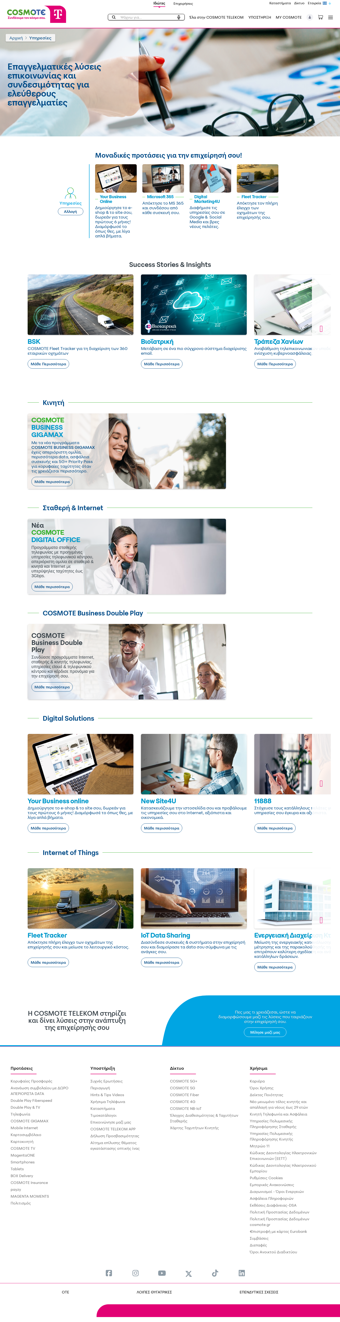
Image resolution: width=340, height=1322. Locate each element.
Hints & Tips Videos (107, 1094)
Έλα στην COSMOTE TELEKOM (216, 17)
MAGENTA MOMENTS (30, 1196)
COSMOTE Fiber (184, 1094)
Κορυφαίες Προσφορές (31, 1081)
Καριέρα (257, 1081)
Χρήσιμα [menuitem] (259, 1068)
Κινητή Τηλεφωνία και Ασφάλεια (278, 1114)
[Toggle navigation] (329, 17)
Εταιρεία (314, 3)
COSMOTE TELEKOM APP (113, 1129)
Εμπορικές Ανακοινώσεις (272, 1184)
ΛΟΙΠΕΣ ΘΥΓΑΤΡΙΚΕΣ (154, 1292)
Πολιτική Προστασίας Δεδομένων (279, 1212)
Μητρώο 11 (260, 1146)
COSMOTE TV (23, 1148)
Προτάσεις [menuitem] (22, 1068)
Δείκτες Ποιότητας (266, 1094)
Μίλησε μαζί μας (265, 1032)
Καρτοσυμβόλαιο (26, 1134)
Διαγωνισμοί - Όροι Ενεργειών (277, 1191)
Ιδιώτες (159, 3)
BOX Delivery (22, 1175)
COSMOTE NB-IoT (186, 1108)
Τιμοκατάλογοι (103, 1115)
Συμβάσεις (259, 1238)
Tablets (17, 1168)
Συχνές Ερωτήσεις (106, 1081)
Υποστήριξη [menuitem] (102, 1068)
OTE (65, 1292)
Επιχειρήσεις (183, 3)
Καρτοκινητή (22, 1141)
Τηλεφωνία (20, 1114)
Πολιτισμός (21, 1203)
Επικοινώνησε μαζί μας (110, 1122)
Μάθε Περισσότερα (48, 364)
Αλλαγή (70, 211)
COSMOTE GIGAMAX (29, 1121)
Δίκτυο (299, 3)
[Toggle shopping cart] (323, 16)
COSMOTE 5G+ (183, 1081)
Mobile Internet (24, 1127)
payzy (16, 1189)
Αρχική (16, 37)
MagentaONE (23, 1155)
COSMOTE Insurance (29, 1182)
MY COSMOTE (289, 17)
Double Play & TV (25, 1107)
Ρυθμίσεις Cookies (266, 1177)
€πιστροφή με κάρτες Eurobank (278, 1231)
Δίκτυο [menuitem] (177, 1068)
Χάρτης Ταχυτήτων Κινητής (194, 1127)
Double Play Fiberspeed (31, 1100)
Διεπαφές (258, 1245)
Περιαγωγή (100, 1088)
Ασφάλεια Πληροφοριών (271, 1198)
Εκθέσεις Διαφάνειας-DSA (273, 1205)
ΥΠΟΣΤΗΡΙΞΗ (259, 17)
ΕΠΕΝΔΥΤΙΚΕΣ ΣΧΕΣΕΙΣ (259, 1292)
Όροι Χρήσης (262, 1088)
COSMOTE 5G (182, 1088)
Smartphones (23, 1162)
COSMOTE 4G (182, 1101)
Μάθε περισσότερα (52, 481)
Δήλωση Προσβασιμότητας (114, 1135)
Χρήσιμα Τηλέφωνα (107, 1101)
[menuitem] (109, 1273)
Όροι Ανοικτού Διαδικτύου (273, 1252)
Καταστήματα (280, 3)
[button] (309, 17)
